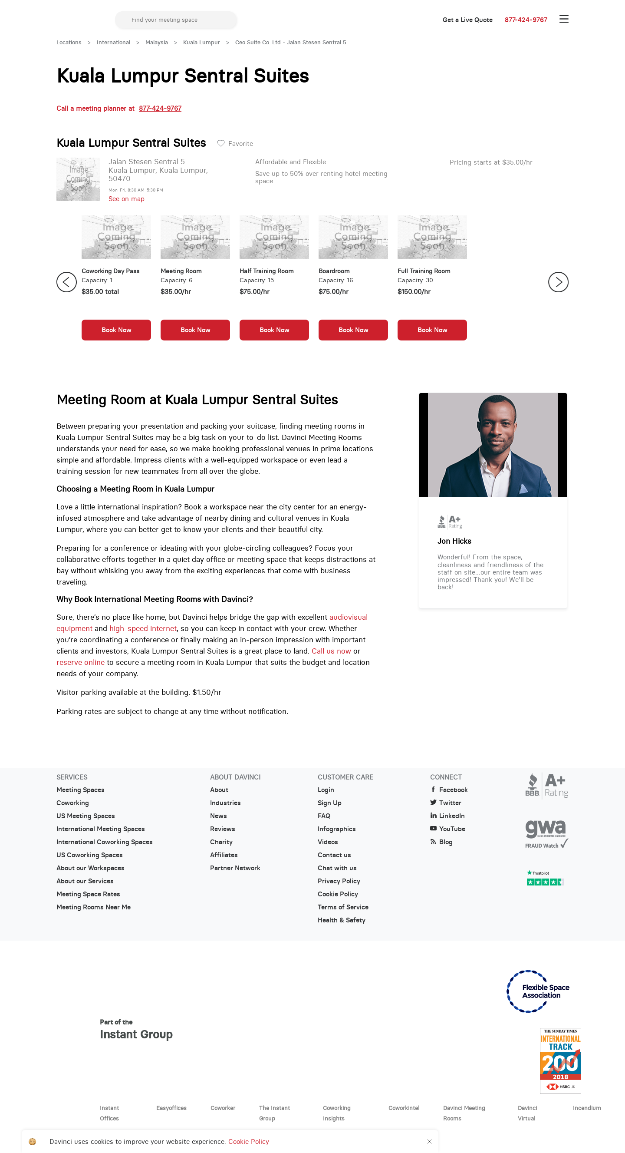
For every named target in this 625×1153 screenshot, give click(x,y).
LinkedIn (447, 816)
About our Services (85, 881)
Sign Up (330, 803)
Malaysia (156, 42)
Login (326, 790)
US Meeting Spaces (85, 816)
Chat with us (337, 868)
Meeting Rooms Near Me (93, 907)
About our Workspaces (90, 868)
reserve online (80, 662)
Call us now (331, 651)
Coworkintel (403, 1107)
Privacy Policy (339, 881)
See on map (127, 199)
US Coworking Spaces (89, 855)
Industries (225, 803)
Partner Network (235, 868)
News (218, 816)
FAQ (324, 816)
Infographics (337, 829)
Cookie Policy (338, 894)
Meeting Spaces (80, 790)
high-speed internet (143, 628)
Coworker (223, 1107)
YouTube (447, 829)
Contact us (334, 855)
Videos (328, 842)
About (219, 790)
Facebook (449, 790)
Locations (69, 42)
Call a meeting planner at (118, 108)
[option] (116, 282)
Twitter (445, 803)
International (113, 42)
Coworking (72, 803)
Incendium (587, 1107)
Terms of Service (343, 907)
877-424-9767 (526, 20)
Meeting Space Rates (88, 894)
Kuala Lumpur (201, 42)
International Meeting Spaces (100, 829)
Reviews (222, 829)
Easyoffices (171, 1107)
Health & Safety (341, 920)
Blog (441, 842)
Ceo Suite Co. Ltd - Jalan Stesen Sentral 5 (290, 42)
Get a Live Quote (468, 20)
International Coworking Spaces (104, 842)
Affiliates (224, 855)
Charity (221, 842)
